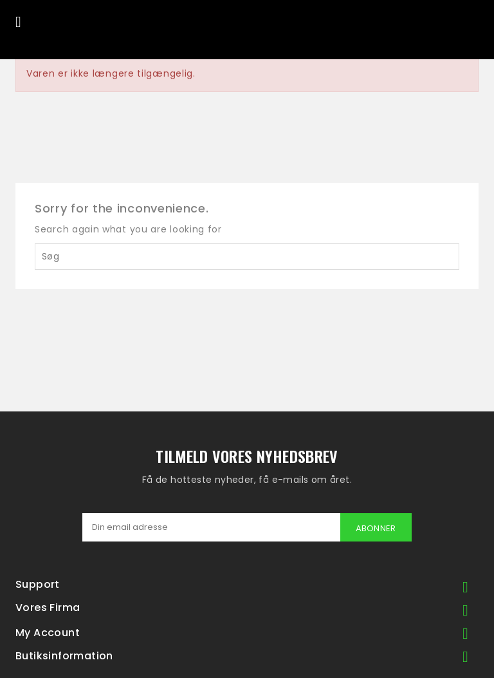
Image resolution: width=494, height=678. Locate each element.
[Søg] (247, 256)
